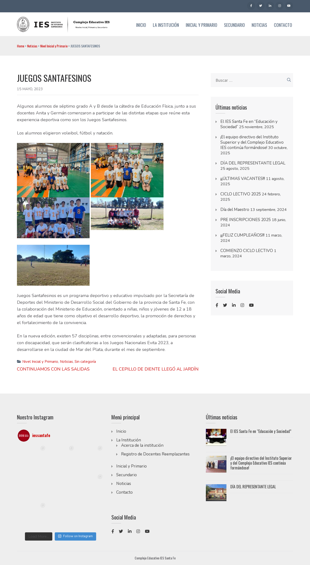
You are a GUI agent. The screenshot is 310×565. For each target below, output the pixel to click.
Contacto (283, 25)
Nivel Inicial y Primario (54, 45)
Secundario (234, 25)
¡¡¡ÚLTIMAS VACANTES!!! (242, 178)
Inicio (141, 25)
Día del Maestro (234, 209)
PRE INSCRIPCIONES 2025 (245, 220)
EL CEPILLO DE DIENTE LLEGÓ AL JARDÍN (156, 369)
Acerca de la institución (142, 445)
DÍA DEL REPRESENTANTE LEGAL (252, 163)
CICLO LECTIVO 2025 (240, 194)
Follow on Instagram (75, 536)
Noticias (259, 25)
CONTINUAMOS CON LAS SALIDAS (53, 369)
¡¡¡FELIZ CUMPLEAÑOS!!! (242, 235)
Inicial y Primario (201, 25)
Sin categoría (85, 361)
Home (20, 45)
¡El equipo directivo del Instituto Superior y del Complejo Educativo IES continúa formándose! (252, 142)
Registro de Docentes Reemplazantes (155, 454)
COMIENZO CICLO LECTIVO (246, 250)
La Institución (166, 25)
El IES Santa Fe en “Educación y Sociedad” (260, 431)
